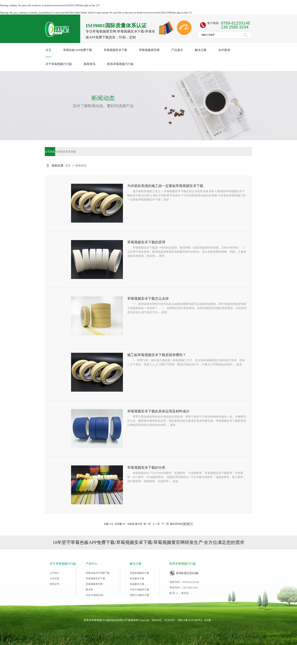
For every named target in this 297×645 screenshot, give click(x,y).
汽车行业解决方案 (139, 589)
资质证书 (54, 584)
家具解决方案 (137, 578)
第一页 (147, 524)
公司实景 (54, 578)
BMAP (156, 620)
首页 (48, 50)
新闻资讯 (89, 64)
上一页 (156, 524)
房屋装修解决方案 (139, 573)
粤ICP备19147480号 (190, 620)
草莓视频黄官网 (149, 50)
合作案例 (224, 50)
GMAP (169, 620)
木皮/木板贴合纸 (94, 595)
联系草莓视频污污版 (120, 64)
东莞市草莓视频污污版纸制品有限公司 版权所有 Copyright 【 (118, 620)
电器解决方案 (137, 584)
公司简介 (54, 573)
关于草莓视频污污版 (58, 64)
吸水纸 (89, 589)
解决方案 (201, 50)
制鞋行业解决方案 (139, 595)
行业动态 (60, 151)
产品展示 (177, 50)
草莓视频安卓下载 (115, 50)
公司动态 (50, 151)
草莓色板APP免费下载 (77, 50)
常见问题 (71, 151)
